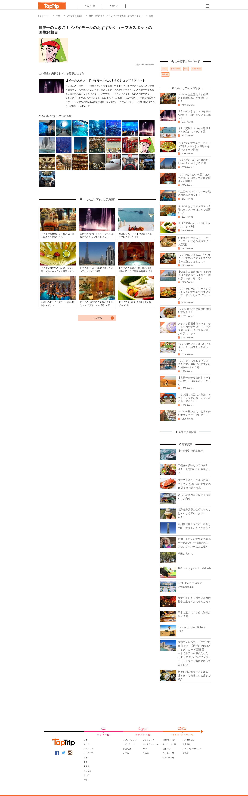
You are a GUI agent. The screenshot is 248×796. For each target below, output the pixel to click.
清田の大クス (185, 553)
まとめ (86, 775)
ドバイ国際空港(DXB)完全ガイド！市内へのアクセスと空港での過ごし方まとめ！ (194, 258)
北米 (85, 757)
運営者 (185, 753)
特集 (85, 780)
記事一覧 (90, 6)
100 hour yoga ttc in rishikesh (194, 568)
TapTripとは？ (189, 740)
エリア (114, 6)
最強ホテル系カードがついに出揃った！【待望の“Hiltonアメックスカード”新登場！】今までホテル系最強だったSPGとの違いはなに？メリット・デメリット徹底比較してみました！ (194, 653)
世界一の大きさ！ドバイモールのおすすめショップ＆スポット (115, 16)
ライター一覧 (168, 753)
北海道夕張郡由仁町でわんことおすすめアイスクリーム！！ (194, 513)
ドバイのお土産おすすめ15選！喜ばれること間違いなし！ (193, 97)
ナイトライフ (129, 744)
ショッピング (196, 69)
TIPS (145, 749)
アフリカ (87, 771)
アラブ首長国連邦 (74, 16)
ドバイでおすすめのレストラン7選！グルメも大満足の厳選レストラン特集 (194, 146)
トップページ (43, 16)
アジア (86, 744)
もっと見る (97, 318)
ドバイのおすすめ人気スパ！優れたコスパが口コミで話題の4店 (194, 209)
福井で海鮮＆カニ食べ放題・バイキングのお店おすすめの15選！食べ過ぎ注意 (194, 484)
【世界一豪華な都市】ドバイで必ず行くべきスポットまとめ (194, 381)
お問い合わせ (168, 757)
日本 (85, 740)
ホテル (126, 753)
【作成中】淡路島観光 (190, 450)
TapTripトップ (169, 740)
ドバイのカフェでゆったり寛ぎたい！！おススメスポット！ (194, 347)
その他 (146, 753)
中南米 (86, 766)
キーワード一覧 (169, 744)
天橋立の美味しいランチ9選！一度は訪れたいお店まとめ (194, 469)
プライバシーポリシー (192, 749)
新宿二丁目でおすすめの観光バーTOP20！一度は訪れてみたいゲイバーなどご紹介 (194, 543)
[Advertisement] (185, 40)
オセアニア (88, 753)
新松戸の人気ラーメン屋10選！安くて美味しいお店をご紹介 (194, 675)
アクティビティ (129, 740)
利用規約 (186, 744)
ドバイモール (175, 69)
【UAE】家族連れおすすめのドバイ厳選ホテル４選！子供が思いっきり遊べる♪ (194, 275)
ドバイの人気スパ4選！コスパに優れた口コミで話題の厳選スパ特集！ (194, 178)
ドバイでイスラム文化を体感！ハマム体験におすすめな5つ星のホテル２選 (194, 364)
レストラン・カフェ (151, 744)
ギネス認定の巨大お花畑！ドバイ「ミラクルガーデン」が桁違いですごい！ (194, 398)
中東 (58, 16)
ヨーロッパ (88, 749)
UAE (186, 69)
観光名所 (165, 74)
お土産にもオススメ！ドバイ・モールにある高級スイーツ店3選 (194, 241)
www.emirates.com (147, 65)
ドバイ (164, 69)
